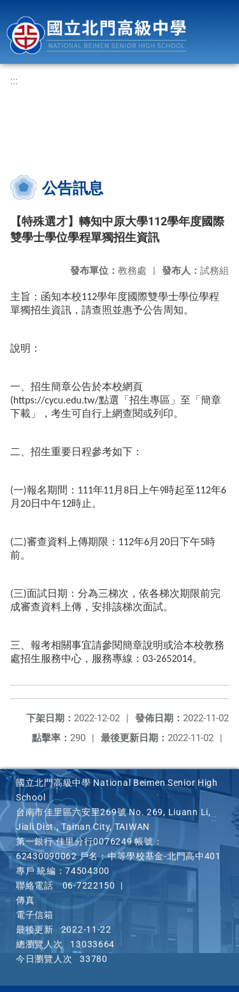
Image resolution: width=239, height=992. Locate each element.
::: (14, 81)
